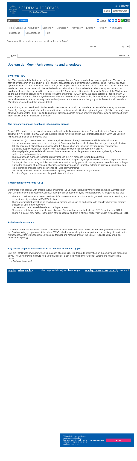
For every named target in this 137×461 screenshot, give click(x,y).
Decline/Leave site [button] (97, 440)
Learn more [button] (75, 444)
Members (61, 28)
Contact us (20, 28)
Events (89, 28)
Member (32, 41)
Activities (76, 28)
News (101, 28)
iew (13, 55)
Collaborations (32, 33)
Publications (14, 33)
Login (107, 11)
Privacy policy (25, 270)
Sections (46, 28)
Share (101, 20)
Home (11, 28)
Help (48, 33)
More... (123, 55)
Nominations (116, 28)
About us (32, 28)
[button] (123, 47)
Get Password (120, 11)
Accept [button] (118, 440)
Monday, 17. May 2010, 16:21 (100, 270)
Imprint (12, 270)
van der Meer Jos (47, 41)
